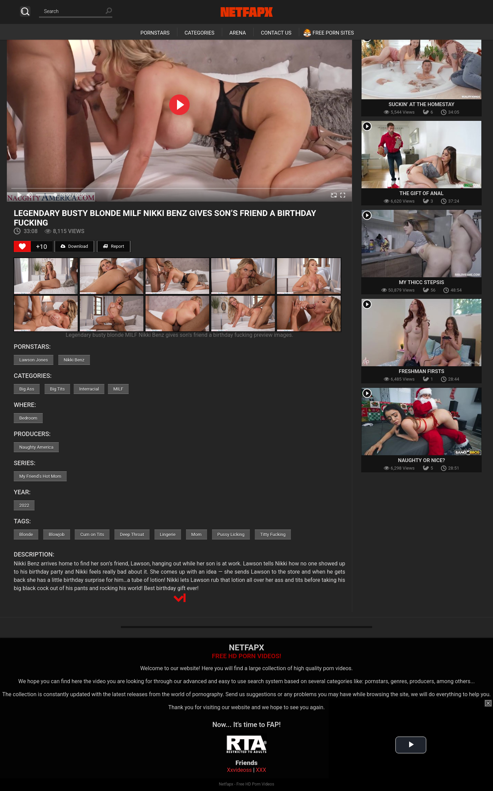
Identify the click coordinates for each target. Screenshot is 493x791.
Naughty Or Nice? (421, 460)
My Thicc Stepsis (421, 282)
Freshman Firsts (421, 371)
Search (25, 11)
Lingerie (168, 534)
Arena (237, 33)
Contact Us (276, 33)
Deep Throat (132, 534)
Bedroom (28, 418)
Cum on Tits (92, 534)
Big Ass (26, 389)
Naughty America (36, 447)
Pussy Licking (230, 534)
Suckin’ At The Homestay (421, 104)
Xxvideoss (239, 770)
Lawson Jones (33, 359)
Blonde (26, 534)
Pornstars (154, 33)
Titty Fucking (273, 534)
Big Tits (57, 389)
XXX (261, 770)
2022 (24, 505)
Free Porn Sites (333, 33)
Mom (196, 534)
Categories (199, 33)
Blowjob (56, 534)
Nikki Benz (74, 359)
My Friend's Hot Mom (40, 476)
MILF (118, 389)
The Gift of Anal (422, 193)
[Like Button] (22, 246)
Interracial (89, 389)
